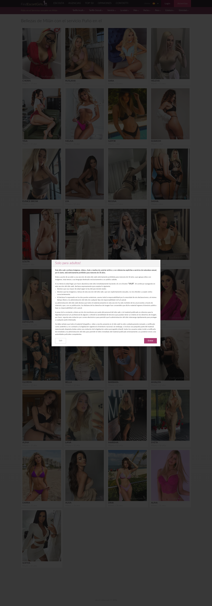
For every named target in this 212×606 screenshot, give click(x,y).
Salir (60, 341)
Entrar (150, 340)
